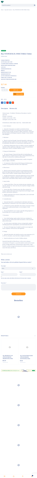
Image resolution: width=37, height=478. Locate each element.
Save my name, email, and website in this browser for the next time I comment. (16, 278)
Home (2, 9)
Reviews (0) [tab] (13, 108)
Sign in (22, 476)
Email (21, 272)
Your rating (3, 265)
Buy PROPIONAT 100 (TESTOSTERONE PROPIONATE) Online (8, 357)
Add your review (4, 56)
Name (2, 272)
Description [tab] (4, 108)
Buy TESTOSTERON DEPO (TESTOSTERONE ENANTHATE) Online (26, 357)
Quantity (3, 87)
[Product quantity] (4, 90)
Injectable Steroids (8, 9)
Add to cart (15, 90)
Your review (3, 282)
